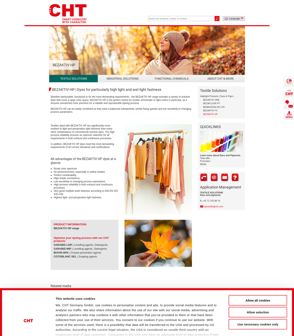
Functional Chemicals (171, 78)
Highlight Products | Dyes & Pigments (218, 96)
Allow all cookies (258, 271)
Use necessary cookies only (257, 295)
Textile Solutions (73, 78)
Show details (216, 326)
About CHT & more (220, 78)
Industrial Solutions (122, 78)
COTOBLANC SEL (65, 256)
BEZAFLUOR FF (211, 103)
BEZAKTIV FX (210, 110)
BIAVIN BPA (61, 252)
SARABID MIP (62, 248)
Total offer (205, 158)
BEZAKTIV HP (62, 228)
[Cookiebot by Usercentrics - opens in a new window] (28, 326)
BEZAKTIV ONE (211, 100)
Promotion (205, 161)
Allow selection (258, 282)
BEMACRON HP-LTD (214, 107)
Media (203, 164)
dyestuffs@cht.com (213, 206)
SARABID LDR (63, 244)
